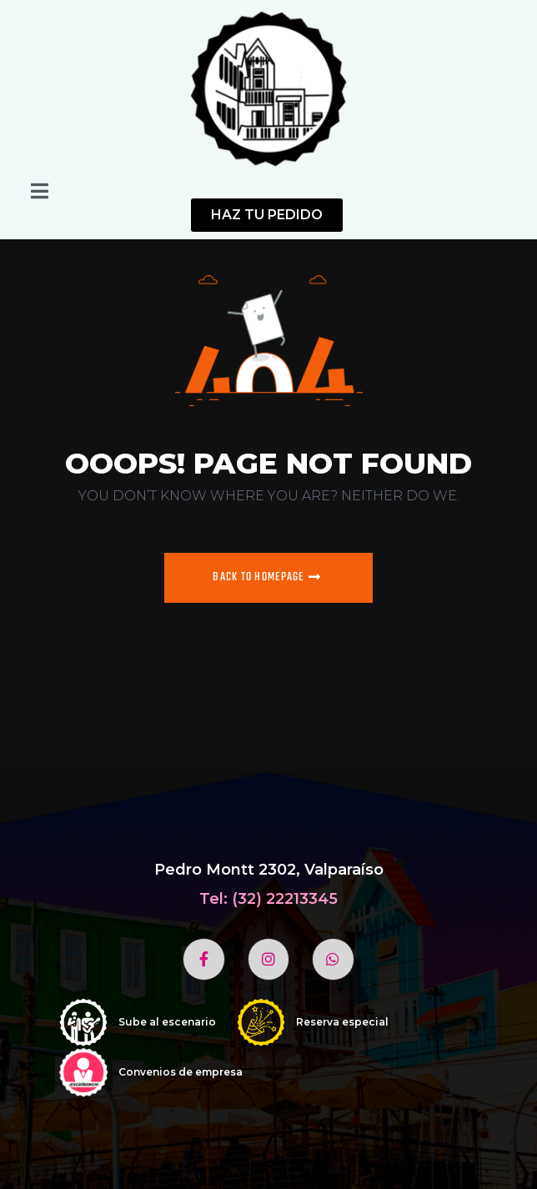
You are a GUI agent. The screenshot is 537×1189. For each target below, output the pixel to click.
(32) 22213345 (285, 899)
